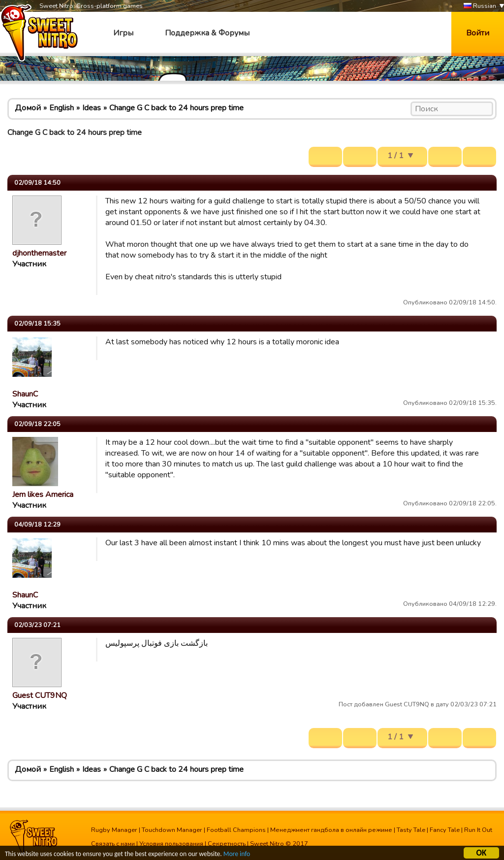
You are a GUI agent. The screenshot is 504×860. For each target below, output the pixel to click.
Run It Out (478, 830)
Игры (123, 33)
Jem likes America (42, 494)
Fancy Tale (445, 830)
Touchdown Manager (172, 830)
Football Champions (236, 830)
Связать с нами (113, 843)
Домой (28, 107)
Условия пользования (171, 843)
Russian (480, 6)
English (61, 107)
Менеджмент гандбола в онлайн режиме (331, 830)
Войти (477, 33)
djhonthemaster (39, 253)
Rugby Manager (114, 830)
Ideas (91, 107)
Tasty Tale (411, 830)
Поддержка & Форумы (207, 33)
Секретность (227, 843)
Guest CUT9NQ (39, 695)
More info (236, 855)
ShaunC (25, 394)
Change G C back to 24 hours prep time (176, 107)
